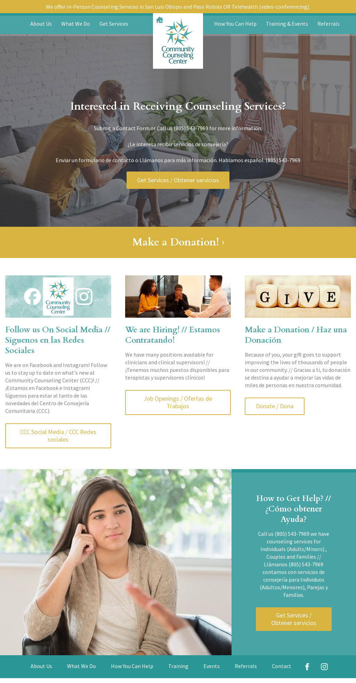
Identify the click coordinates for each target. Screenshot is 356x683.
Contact (281, 666)
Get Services (113, 23)
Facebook (307, 666)
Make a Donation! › (178, 242)
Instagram (324, 666)
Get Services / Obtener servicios (178, 180)
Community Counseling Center (178, 41)
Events (211, 666)
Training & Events (287, 23)
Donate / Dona (274, 406)
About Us (41, 23)
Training (178, 666)
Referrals (328, 23)
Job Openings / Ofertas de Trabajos (178, 402)
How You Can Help (235, 23)
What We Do (75, 23)
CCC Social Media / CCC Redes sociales (58, 435)
